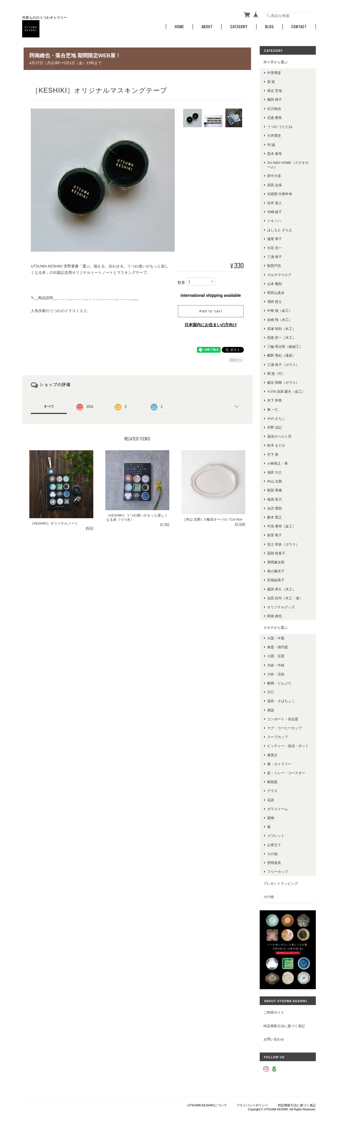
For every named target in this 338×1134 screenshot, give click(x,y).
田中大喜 (274, 176)
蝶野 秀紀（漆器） (281, 355)
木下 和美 (274, 400)
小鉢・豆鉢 (275, 674)
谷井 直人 (274, 203)
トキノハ (274, 221)
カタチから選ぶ (275, 627)
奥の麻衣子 (275, 571)
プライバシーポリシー (252, 1105)
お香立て (274, 845)
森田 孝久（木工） (281, 589)
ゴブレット (275, 835)
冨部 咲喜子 (276, 553)
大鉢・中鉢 (275, 665)
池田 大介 (274, 472)
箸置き (272, 755)
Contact (299, 26)
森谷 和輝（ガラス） (283, 382)
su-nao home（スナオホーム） (288, 165)
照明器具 (274, 863)
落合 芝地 (274, 90)
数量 (181, 282)
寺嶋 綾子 (274, 212)
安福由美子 (275, 580)
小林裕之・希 (277, 463)
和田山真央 (275, 293)
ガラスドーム (277, 809)
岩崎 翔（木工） (279, 319)
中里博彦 (274, 73)
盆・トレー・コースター (286, 773)
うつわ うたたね (279, 126)
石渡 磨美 (274, 117)
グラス (272, 791)
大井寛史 (274, 135)
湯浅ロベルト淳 (279, 436)
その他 (272, 854)
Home (179, 26)
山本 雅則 (274, 284)
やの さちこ (276, 418)
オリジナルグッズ (281, 607)
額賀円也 (274, 265)
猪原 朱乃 (274, 499)
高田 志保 (274, 185)
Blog (269, 26)
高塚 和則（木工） (281, 328)
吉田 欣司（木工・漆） (285, 598)
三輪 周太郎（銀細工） (285, 346)
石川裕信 (274, 109)
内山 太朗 (274, 481)
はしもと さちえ (279, 229)
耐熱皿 (272, 782)
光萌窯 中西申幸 (279, 194)
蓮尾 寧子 (274, 239)
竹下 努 (272, 454)
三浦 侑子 (274, 257)
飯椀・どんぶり (279, 683)
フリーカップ (277, 871)
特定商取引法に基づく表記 (284, 1026)
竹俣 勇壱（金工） (281, 526)
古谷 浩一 (274, 248)
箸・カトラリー (279, 764)
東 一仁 (272, 409)
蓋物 (270, 818)
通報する (236, 360)
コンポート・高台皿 (282, 719)
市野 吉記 (274, 427)
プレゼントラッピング (280, 883)
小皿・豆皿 (275, 656)
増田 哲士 (274, 301)
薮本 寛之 (274, 517)
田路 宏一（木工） (281, 337)
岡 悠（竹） (276, 373)
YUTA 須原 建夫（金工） (286, 391)
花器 (270, 800)
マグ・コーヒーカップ (284, 728)
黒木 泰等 (274, 153)
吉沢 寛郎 (274, 508)
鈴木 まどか (276, 445)
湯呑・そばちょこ (281, 701)
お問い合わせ (273, 1039)
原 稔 (271, 81)
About (207, 26)
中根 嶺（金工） (279, 310)
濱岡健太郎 (275, 562)
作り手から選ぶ (275, 62)
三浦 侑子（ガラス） (283, 364)
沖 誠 (271, 144)
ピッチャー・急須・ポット (288, 746)
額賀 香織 (274, 490)
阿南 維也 (274, 616)
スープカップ (277, 737)
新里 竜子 (274, 535)
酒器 (270, 710)
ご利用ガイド (273, 1012)
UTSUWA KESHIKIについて (207, 1105)
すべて (49, 406)
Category (239, 26)
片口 (270, 692)
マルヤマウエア (279, 274)
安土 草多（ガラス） (283, 544)
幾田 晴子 (274, 99)
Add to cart (210, 311)
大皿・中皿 (275, 638)
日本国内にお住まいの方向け (211, 324)
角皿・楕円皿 (277, 647)
